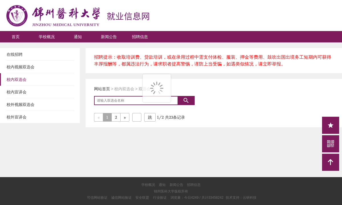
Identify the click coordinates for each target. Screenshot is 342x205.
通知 (78, 36)
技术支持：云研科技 (241, 198)
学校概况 (47, 36)
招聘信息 (140, 36)
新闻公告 (109, 36)
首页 (16, 36)
